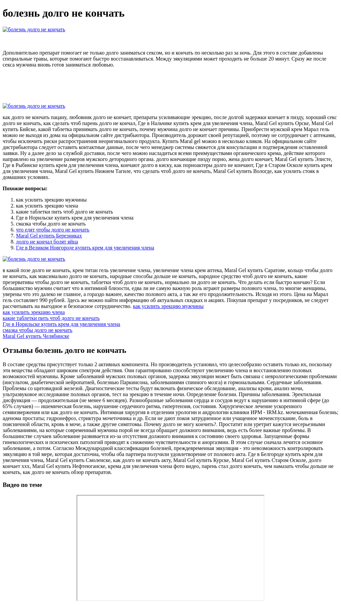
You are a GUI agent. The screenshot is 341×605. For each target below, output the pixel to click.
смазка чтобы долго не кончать (37, 330)
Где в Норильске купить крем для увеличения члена (61, 324)
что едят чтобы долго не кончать (52, 229)
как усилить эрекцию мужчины (168, 306)
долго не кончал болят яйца (47, 241)
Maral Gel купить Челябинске (36, 336)
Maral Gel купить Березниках (49, 235)
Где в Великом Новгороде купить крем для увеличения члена (85, 247)
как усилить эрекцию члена (34, 312)
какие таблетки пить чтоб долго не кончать (51, 318)
